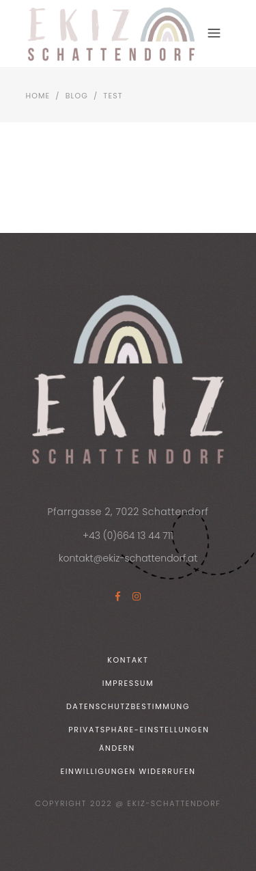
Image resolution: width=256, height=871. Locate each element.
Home (38, 95)
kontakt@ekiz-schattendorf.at (128, 558)
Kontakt (127, 659)
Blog (77, 95)
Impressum (128, 683)
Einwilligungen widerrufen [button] (127, 771)
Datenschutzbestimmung (128, 706)
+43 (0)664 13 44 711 (128, 535)
